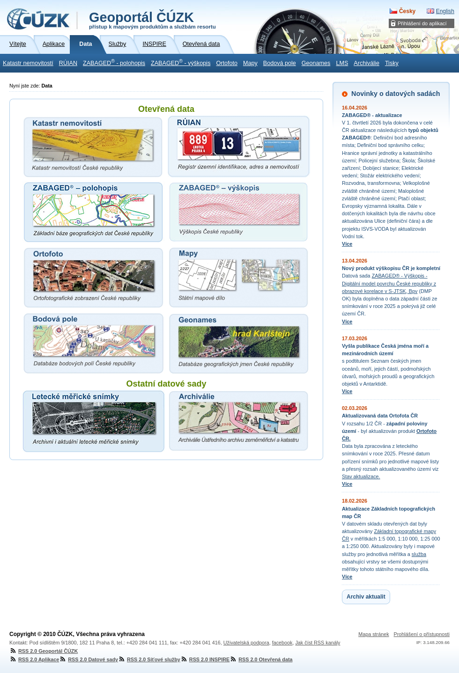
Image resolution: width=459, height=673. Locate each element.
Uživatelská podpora (246, 642)
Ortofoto (226, 63)
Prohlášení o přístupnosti (422, 634)
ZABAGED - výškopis (180, 62)
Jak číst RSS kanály (317, 642)
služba (419, 554)
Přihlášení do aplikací (422, 23)
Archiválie (366, 63)
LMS (342, 63)
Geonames (316, 63)
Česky (407, 11)
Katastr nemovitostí (28, 63)
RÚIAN (68, 63)
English (445, 11)
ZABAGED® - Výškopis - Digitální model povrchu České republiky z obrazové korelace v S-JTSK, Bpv (389, 283)
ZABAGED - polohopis (114, 62)
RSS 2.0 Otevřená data (261, 659)
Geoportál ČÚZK (152, 19)
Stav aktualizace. (361, 476)
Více (347, 244)
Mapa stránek (373, 634)
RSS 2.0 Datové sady (88, 659)
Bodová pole (279, 63)
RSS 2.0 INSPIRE (205, 659)
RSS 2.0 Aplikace (34, 659)
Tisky (392, 63)
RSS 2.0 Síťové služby (149, 659)
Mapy (250, 63)
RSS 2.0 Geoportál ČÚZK (43, 651)
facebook (282, 642)
